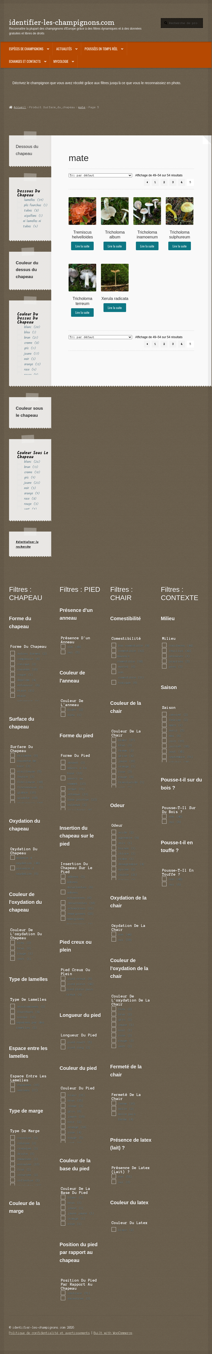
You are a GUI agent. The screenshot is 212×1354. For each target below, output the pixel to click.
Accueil (20, 107)
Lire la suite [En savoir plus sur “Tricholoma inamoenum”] (147, 246)
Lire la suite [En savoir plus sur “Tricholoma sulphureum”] (180, 246)
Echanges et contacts (25, 61)
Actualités (64, 48)
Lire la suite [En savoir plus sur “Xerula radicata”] (115, 307)
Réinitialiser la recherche (27, 544)
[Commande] (100, 175)
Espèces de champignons (26, 48)
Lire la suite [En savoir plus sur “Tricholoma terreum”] (82, 312)
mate (81, 107)
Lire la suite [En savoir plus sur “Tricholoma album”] (115, 246)
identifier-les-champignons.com (62, 22)
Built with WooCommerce (113, 1333)
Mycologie (61, 61)
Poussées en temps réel (101, 48)
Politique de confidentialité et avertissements (49, 1333)
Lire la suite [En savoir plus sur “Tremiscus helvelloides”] (82, 246)
